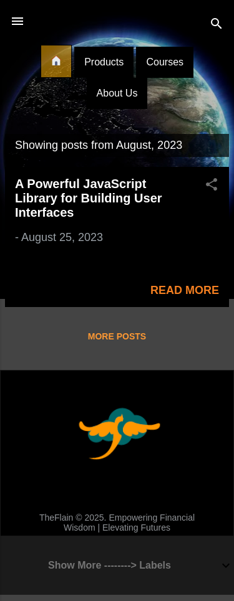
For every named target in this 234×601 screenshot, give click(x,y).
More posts (117, 336)
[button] (211, 186)
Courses (164, 62)
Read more (184, 290)
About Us (117, 93)
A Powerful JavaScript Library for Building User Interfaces (88, 198)
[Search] (216, 25)
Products (104, 62)
